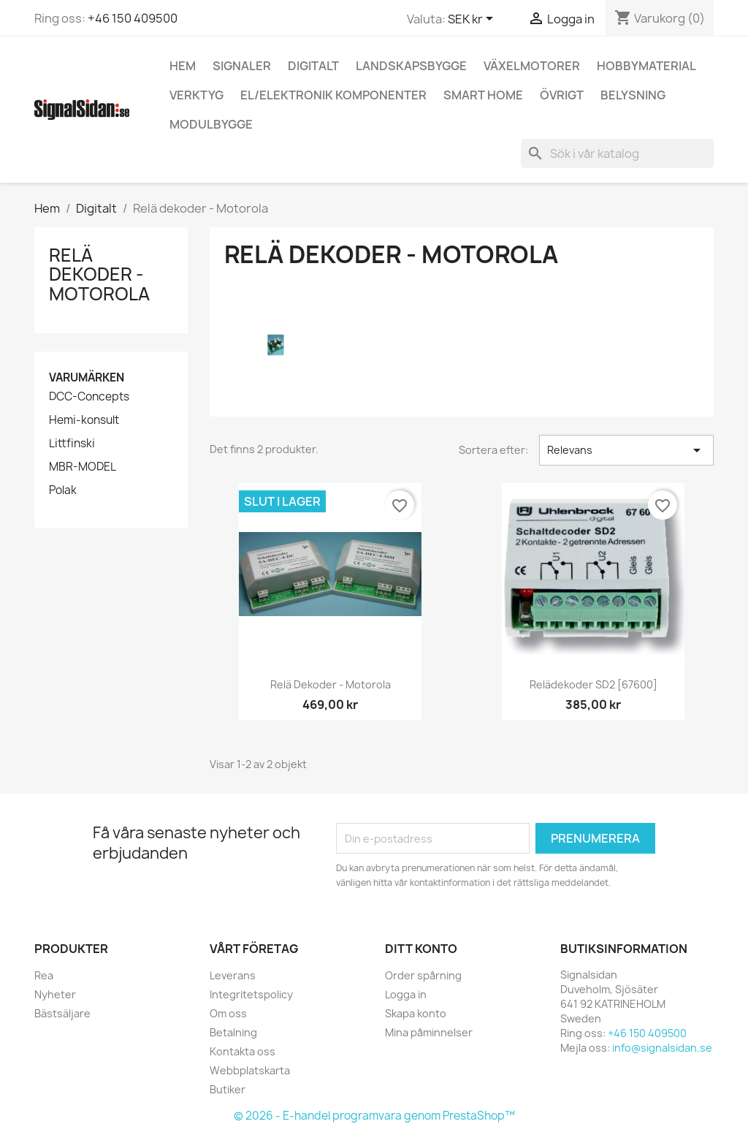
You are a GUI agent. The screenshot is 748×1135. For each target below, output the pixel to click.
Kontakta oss (242, 1051)
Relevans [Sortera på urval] (626, 450)
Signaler (242, 66)
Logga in (406, 994)
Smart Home (483, 95)
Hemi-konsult (84, 420)
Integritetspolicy (251, 994)
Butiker (227, 1089)
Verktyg (196, 95)
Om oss (228, 1013)
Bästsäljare (62, 1013)
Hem (182, 66)
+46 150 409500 (133, 18)
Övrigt (562, 95)
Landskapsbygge (411, 66)
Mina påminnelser (429, 1032)
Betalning (233, 1032)
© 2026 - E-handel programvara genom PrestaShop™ (374, 1115)
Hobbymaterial (646, 66)
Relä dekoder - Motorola (99, 274)
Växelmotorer (532, 66)
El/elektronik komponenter (333, 95)
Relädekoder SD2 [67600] (593, 684)
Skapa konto (415, 1013)
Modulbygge (211, 124)
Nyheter (55, 994)
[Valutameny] (473, 20)
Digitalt (313, 66)
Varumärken (86, 377)
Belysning (632, 95)
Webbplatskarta (250, 1070)
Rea (43, 975)
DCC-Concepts (89, 397)
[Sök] (617, 153)
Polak (63, 490)
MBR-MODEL (82, 467)
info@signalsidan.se (662, 1048)
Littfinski (72, 443)
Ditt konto (421, 949)
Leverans (233, 975)
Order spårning (423, 975)
